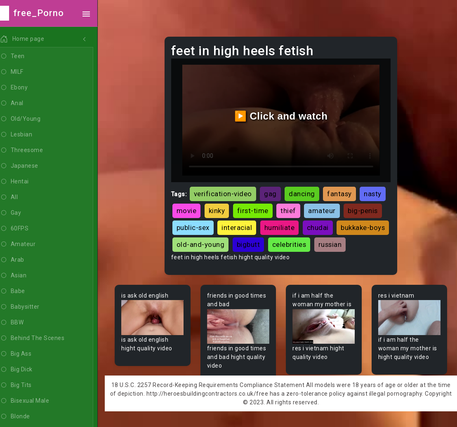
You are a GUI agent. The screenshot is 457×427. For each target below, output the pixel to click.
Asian (23, 275)
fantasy (342, 192)
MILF (22, 72)
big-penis (365, 210)
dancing (304, 192)
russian (190, 260)
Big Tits (26, 385)
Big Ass (26, 354)
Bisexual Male (35, 401)
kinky (219, 210)
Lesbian (26, 134)
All (19, 197)
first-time (255, 210)
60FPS (24, 228)
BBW (22, 322)
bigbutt (307, 243)
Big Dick (26, 369)
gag (272, 192)
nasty (375, 192)
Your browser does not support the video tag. (155, 333)
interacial (239, 227)
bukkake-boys (201, 243)
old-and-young (259, 243)
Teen (22, 56)
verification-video (225, 192)
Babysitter (30, 307)
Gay (21, 213)
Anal (22, 103)
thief (291, 210)
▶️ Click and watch (282, 115)
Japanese (29, 166)
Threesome (31, 150)
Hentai (24, 181)
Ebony (24, 88)
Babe (23, 291)
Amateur (28, 244)
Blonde (25, 416)
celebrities (348, 243)
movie (189, 210)
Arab (22, 260)
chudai (320, 227)
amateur (324, 210)
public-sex (195, 227)
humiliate (281, 227)
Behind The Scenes (42, 338)
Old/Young (30, 119)
